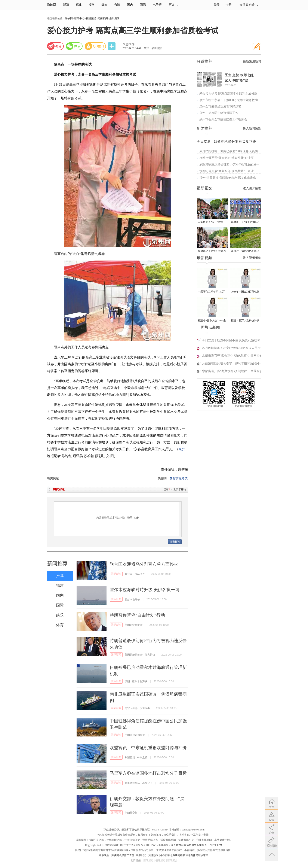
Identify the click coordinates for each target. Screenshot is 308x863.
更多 (174, 4)
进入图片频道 (252, 188)
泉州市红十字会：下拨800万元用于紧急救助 (228, 100)
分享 (112, 46)
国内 (130, 4)
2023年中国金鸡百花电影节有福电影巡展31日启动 (245, 292)
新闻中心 (79, 18)
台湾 (117, 4)
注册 (228, 4)
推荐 (60, 576)
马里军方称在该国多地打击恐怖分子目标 (148, 773)
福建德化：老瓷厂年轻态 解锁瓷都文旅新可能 (212, 251)
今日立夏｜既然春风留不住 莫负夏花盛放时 (231, 340)
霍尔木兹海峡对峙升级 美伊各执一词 (144, 589)
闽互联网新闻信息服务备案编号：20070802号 (196, 845)
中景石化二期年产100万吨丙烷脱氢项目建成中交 (212, 292)
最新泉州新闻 (252, 61)
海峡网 (51, 4)
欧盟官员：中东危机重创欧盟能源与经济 (148, 747)
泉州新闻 (114, 18)
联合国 (128, 573)
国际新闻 (116, 573)
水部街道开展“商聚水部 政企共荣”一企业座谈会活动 (232, 372)
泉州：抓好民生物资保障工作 (218, 113)
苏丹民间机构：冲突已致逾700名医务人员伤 (228, 151)
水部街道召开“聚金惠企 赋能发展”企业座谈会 (232, 355)
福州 (92, 4)
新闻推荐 (57, 563)
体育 (60, 625)
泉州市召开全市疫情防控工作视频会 (223, 119)
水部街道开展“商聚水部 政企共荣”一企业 (226, 171)
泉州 (182, 449)
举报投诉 (165, 855)
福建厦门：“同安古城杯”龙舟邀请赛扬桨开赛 (245, 222)
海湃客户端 (249, 4)
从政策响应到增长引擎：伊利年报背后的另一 (229, 164)
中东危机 (142, 757)
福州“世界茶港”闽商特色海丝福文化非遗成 (227, 177)
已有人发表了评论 (174, 489)
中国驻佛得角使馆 (135, 734)
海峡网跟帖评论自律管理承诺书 (190, 855)
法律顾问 (153, 855)
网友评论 (59, 489)
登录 (129, 517)
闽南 (104, 4)
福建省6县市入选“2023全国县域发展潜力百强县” (212, 321)
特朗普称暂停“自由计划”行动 (137, 615)
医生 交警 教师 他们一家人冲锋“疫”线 (241, 77)
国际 (143, 4)
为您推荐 (129, 44)
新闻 (66, 4)
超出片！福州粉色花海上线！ (245, 251)
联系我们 (141, 855)
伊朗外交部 (131, 812)
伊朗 (127, 681)
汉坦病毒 (145, 708)
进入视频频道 (252, 257)
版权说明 (104, 855)
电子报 (157, 4)
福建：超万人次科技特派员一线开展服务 (245, 321)
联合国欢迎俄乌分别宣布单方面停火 (144, 564)
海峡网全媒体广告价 (122, 855)
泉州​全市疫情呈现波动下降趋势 (220, 106)
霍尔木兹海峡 (132, 599)
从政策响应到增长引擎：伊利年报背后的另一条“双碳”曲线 (232, 364)
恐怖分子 (147, 782)
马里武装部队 (132, 782)
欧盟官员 (130, 757)
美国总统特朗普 (134, 624)
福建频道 (91, 18)
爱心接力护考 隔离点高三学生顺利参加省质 (228, 93)
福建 (79, 4)
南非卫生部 (131, 708)
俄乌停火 (140, 573)
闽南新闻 (103, 18)
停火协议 (150, 654)
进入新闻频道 (252, 128)
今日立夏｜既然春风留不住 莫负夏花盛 (226, 141)
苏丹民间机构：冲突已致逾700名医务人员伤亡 (233, 348)
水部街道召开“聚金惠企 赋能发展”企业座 (226, 157)
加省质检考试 (179, 478)
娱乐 (60, 615)
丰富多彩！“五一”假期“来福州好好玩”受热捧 (210, 222)
